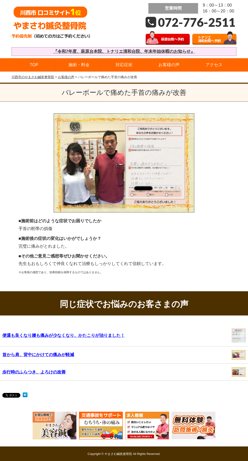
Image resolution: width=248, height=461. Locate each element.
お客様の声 (169, 64)
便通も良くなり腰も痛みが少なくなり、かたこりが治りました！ (63, 335)
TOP (34, 64)
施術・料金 (79, 64)
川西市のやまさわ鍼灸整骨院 (32, 77)
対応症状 (124, 64)
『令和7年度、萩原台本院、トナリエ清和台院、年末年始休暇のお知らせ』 (124, 51)
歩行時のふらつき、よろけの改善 (34, 372)
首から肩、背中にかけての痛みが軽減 (38, 354)
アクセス (214, 64)
